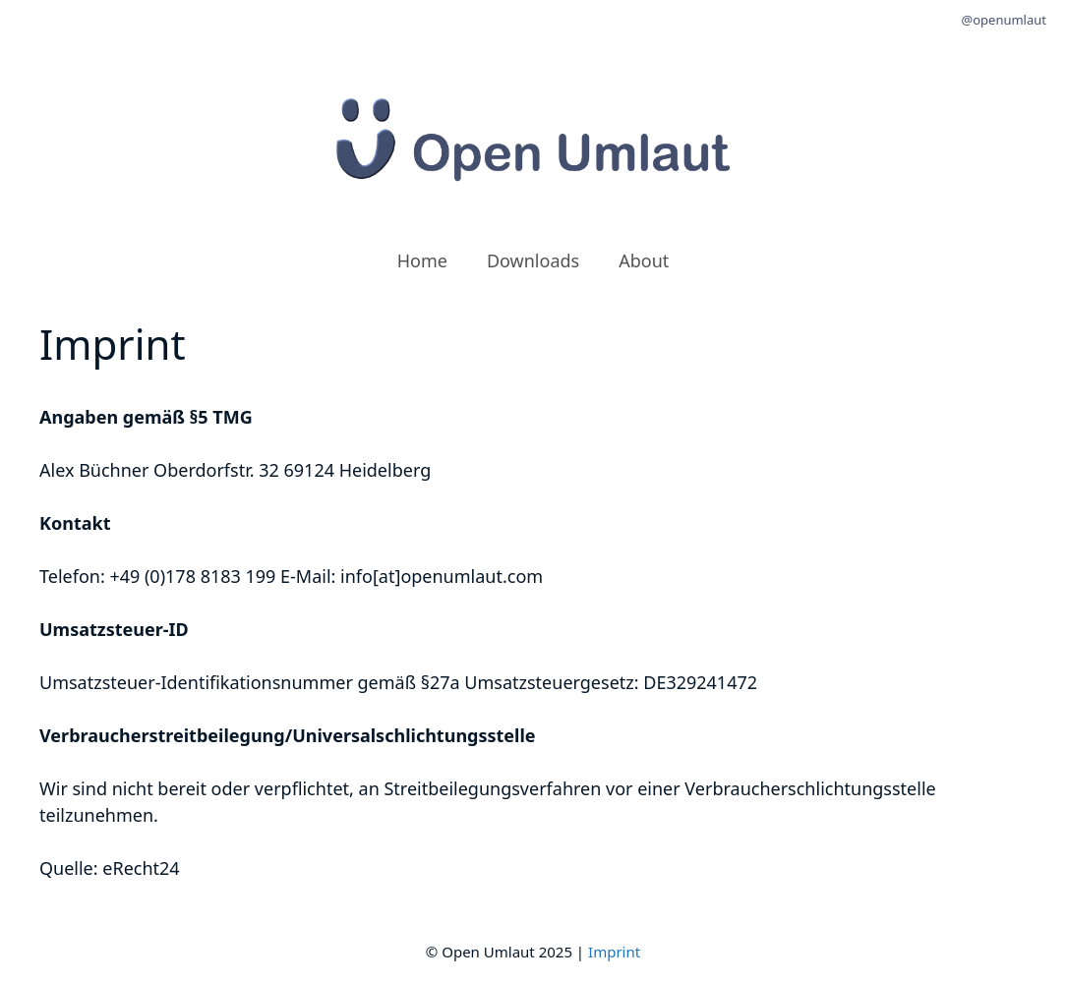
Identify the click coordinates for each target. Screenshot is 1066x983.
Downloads (533, 260)
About (644, 260)
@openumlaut (1004, 20)
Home (422, 260)
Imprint (614, 951)
